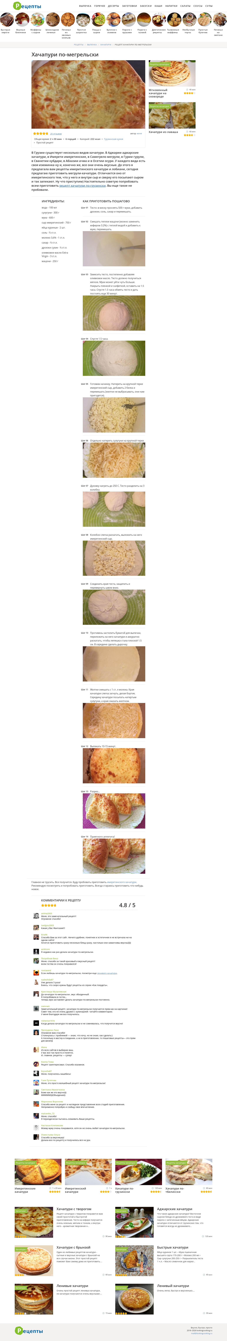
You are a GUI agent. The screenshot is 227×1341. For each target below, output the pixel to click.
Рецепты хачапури (159, 64)
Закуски (146, 5)
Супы (209, 5)
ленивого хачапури (107, 973)
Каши (158, 5)
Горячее (99, 5)
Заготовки (129, 5)
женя (139, 133)
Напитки (171, 5)
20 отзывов (56, 133)
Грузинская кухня (113, 139)
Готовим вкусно (29, 1330)
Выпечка (85, 5)
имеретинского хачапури (121, 882)
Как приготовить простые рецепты (27, 5)
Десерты (113, 5)
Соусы (197, 5)
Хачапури (21, 1211)
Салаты (185, 5)
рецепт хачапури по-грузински (82, 186)
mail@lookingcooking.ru (201, 1333)
